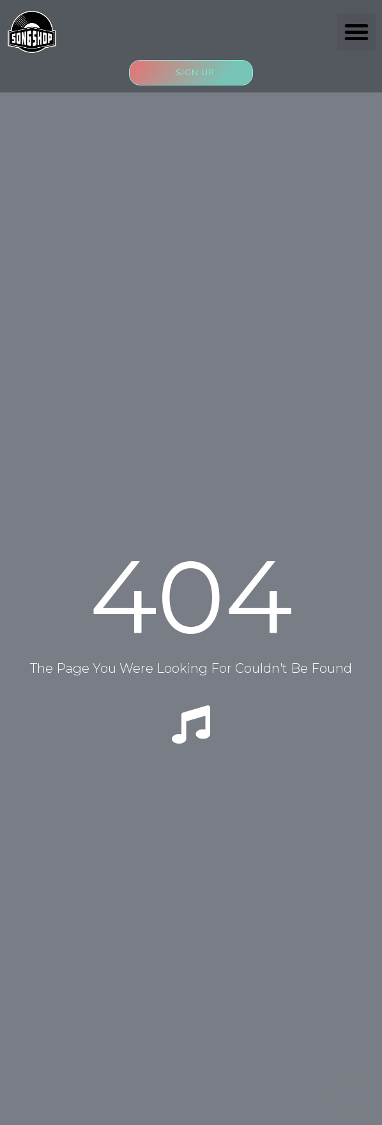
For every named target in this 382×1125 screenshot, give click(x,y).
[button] (356, 32)
